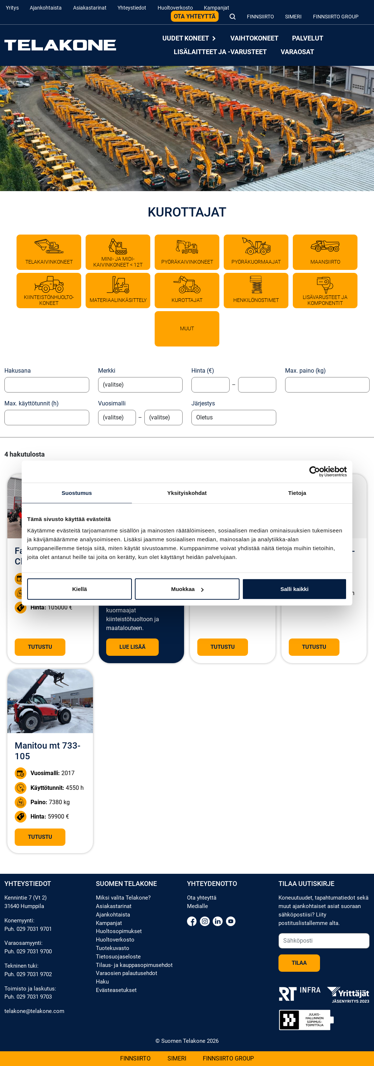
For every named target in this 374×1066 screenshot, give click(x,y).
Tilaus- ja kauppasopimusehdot (134, 965)
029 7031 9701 (34, 929)
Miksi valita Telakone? (123, 897)
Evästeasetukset (116, 990)
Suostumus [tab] (77, 492)
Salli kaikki (294, 589)
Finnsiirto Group (336, 17)
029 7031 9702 (34, 974)
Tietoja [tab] (297, 492)
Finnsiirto (260, 17)
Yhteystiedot (132, 8)
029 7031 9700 (34, 951)
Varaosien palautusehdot (126, 973)
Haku (102, 981)
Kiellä (79, 589)
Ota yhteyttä (195, 16)
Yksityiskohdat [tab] (186, 492)
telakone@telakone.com (34, 1011)
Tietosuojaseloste (118, 956)
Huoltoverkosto (175, 8)
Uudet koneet (189, 38)
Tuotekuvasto (112, 948)
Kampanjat (216, 8)
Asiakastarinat (90, 8)
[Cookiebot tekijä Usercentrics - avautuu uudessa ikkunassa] (315, 471)
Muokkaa (187, 589)
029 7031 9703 (34, 996)
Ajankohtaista (46, 8)
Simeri (293, 17)
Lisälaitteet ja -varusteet (220, 52)
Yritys (12, 8)
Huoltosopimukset (119, 931)
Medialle (197, 906)
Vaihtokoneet (254, 38)
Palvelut (307, 38)
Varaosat (297, 52)
